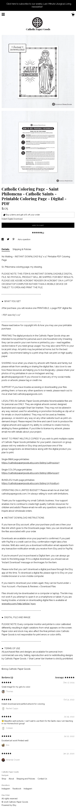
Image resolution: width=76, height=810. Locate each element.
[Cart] (72, 15)
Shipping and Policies (26, 779)
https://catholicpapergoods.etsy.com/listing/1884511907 (30, 473)
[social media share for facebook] (3, 239)
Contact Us (42, 779)
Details (6, 249)
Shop (4, 779)
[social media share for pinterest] (13, 239)
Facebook (17, 789)
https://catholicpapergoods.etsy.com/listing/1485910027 (30, 463)
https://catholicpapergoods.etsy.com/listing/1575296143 (30, 483)
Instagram (6, 789)
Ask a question (24, 239)
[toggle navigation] (3, 14)
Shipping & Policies (22, 249)
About (11, 779)
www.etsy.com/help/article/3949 (19, 603)
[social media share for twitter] (8, 239)
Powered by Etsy (9, 805)
